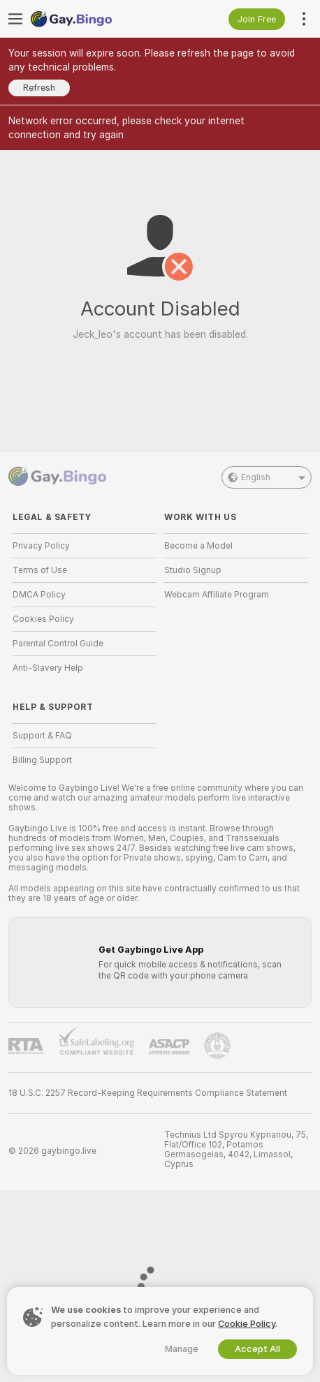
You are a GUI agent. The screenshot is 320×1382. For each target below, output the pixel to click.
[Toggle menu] (15, 19)
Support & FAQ (42, 736)
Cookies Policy (43, 619)
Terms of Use (40, 570)
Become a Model (198, 546)
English (266, 477)
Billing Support (42, 760)
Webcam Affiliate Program (216, 595)
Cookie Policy (246, 1323)
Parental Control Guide (58, 643)
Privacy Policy (41, 546)
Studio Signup (192, 570)
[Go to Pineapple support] (217, 1045)
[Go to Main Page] (95, 19)
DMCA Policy (39, 595)
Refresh (39, 87)
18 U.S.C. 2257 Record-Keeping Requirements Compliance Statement (147, 1093)
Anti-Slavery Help (48, 668)
